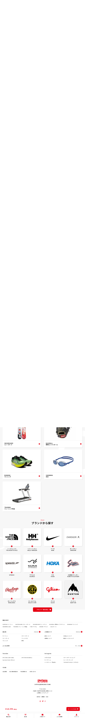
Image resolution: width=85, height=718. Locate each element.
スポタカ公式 (48, 659)
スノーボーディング (68, 661)
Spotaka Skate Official (9, 661)
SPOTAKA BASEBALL (27, 659)
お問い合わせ (33, 673)
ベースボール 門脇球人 (50, 664)
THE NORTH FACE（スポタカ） (71, 664)
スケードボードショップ (69, 659)
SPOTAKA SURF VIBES (8, 659)
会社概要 (5, 673)
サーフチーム (48, 661)
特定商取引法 (24, 673)
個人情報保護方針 (13, 673)
